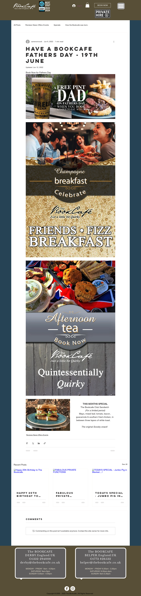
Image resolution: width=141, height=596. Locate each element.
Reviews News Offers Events (37, 25)
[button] (87, 5)
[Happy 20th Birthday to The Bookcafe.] (31, 478)
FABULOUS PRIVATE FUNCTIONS (66, 494)
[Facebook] (66, 588)
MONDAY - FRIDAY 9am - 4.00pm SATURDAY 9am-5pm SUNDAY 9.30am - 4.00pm (40, 571)
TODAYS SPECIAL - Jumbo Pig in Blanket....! (109, 494)
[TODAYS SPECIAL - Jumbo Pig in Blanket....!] (109, 478)
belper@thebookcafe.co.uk (100, 562)
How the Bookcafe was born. (76, 25)
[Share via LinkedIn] (39, 443)
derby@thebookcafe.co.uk (40, 562)
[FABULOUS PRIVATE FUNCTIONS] (70, 478)
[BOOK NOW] (102, 5)
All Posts (17, 25)
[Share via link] (45, 443)
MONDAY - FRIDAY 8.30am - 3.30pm (101, 569)
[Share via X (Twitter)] (33, 443)
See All (124, 464)
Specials (57, 25)
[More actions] (113, 41)
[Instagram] (72, 588)
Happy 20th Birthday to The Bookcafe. (30, 494)
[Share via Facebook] (27, 443)
